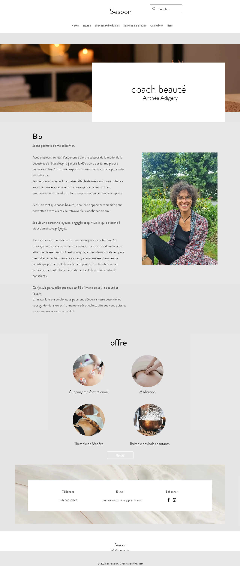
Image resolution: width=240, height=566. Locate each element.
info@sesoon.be (120, 550)
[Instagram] (174, 500)
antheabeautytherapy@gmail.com (122, 500)
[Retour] (120, 455)
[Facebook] (168, 500)
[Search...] (166, 9)
